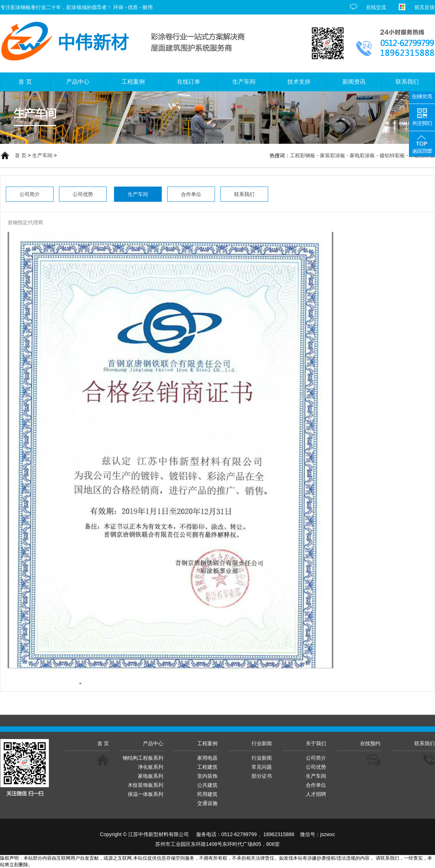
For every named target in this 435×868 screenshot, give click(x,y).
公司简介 (316, 758)
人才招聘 (316, 794)
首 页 (20, 155)
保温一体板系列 (145, 794)
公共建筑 (207, 785)
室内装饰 (207, 776)
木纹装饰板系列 (145, 785)
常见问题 (262, 767)
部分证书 (262, 776)
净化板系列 (150, 767)
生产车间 (42, 155)
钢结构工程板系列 (143, 758)
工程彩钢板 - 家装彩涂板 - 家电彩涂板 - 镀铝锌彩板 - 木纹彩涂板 (362, 155)
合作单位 (316, 785)
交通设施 (207, 803)
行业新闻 (262, 758)
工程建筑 (207, 767)
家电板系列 (150, 776)
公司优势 (316, 767)
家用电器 (207, 758)
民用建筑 (207, 794)
